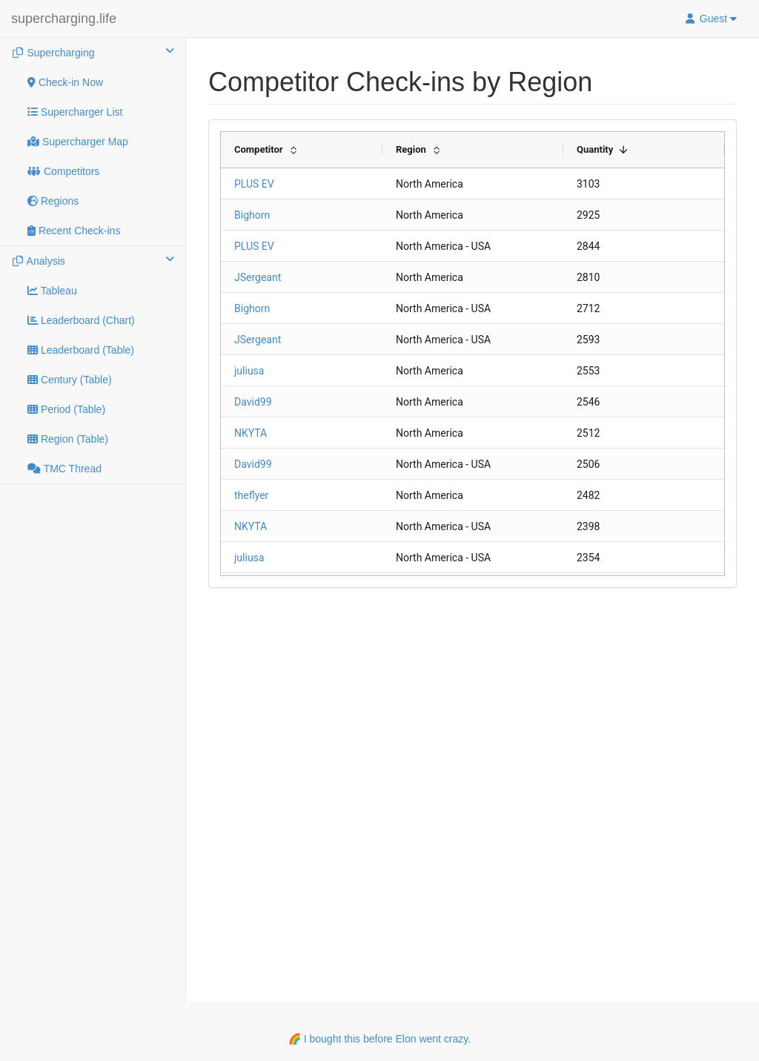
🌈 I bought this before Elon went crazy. (379, 1039)
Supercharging (92, 52)
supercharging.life (63, 18)
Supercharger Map (77, 142)
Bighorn (252, 215)
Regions (53, 201)
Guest (710, 18)
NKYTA (250, 433)
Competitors (63, 171)
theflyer (251, 495)
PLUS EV (254, 184)
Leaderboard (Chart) (81, 320)
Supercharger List (74, 112)
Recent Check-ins (73, 231)
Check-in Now (65, 82)
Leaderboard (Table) (80, 350)
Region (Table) (67, 439)
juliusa (249, 371)
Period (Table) (66, 409)
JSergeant (257, 277)
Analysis (92, 260)
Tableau (52, 291)
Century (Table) (69, 380)
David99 (253, 402)
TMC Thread (64, 469)
